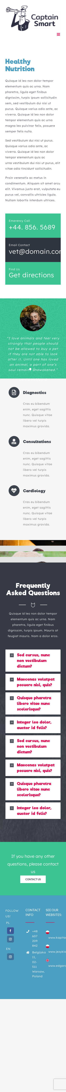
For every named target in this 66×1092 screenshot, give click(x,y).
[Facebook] (10, 930)
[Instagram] (10, 939)
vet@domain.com (37, 251)
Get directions (31, 275)
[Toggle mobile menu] (59, 34)
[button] (33, 661)
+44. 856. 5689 (32, 227)
